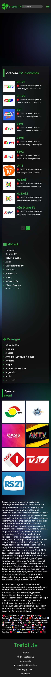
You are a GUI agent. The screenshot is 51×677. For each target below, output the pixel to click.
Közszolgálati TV (14, 265)
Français (13, 620)
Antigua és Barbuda (16, 368)
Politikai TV (11, 273)
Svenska (26, 629)
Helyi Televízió (13, 257)
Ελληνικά (15, 618)
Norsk (28, 625)
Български (14, 616)
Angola (9, 364)
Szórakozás (11, 281)
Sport (8, 277)
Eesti (42, 618)
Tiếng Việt (34, 632)
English (24, 618)
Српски (16, 629)
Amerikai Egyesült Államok (19, 356)
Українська (22, 632)
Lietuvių (33, 622)
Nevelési (10, 269)
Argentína (10, 372)
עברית (22, 620)
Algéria (9, 352)
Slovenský (37, 627)
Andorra (9, 360)
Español (34, 618)
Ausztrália (10, 380)
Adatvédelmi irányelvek (25, 665)
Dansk (34, 616)
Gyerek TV (11, 254)
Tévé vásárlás (13, 285)
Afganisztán (12, 345)
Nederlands (17, 625)
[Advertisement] (25, 38)
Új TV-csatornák (25, 656)
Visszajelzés (25, 661)
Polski (36, 625)
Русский (26, 627)
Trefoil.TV (12, 6)
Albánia (9, 349)
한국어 (24, 622)
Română (16, 627)
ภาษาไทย (37, 629)
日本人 (15, 622)
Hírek (8, 261)
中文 (43, 632)
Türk (12, 632)
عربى (5, 616)
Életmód (10, 250)
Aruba (8, 376)
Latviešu (43, 622)
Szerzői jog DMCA (25, 669)
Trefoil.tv (25, 645)
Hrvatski (31, 620)
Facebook (25, 673)
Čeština (25, 616)
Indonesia (42, 620)
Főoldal (25, 652)
